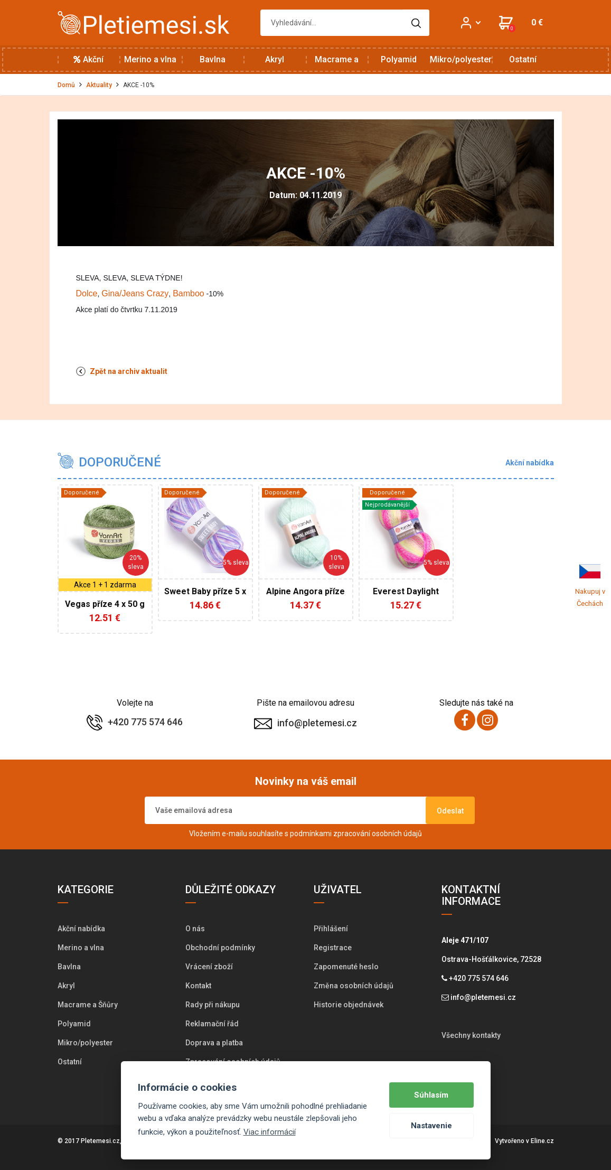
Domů (66, 85)
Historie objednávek (348, 1004)
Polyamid (399, 59)
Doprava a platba (214, 1042)
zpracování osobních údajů (377, 833)
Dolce (87, 293)
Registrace (333, 947)
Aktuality (99, 85)
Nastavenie (431, 1125)
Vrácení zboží (209, 966)
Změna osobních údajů (353, 985)
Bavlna (212, 59)
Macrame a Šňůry (337, 64)
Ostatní (523, 59)
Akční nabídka (88, 64)
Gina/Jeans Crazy (134, 293)
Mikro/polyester (461, 59)
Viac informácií (269, 1132)
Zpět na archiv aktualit (121, 371)
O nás (195, 928)
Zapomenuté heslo (346, 966)
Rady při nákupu (212, 1004)
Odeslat (450, 811)
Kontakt (198, 985)
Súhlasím (431, 1095)
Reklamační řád (212, 1023)
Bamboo (188, 293)
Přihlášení (331, 928)
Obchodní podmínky (220, 947)
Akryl (274, 59)
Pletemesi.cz (100, 1141)
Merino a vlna (150, 59)
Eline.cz (542, 1141)
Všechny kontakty (471, 1035)
